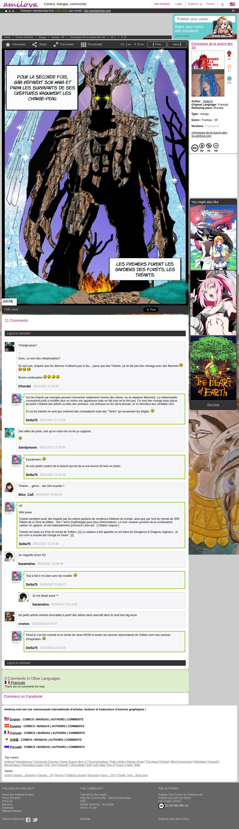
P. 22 (123, 37)
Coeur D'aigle (125, 765)
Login (178, 4)
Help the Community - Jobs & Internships (105, 798)
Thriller (122, 775)
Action (8, 775)
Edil (89, 765)
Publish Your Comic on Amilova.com (180, 794)
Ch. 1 (113, 37)
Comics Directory (24, 37)
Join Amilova (162, 4)
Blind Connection (181, 761)
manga (42, 37)
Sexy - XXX (108, 775)
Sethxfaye (200, 761)
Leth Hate (99, 765)
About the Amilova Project (18, 794)
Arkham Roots (135, 761)
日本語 (11, 739)
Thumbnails (95, 44)
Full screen (67, 44)
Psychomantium (98, 761)
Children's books (75, 775)
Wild (137, 765)
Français (15, 683)
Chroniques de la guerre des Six (87, 37)
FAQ (83, 801)
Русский (12, 747)
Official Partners (12, 811)
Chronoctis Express (46, 761)
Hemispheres (24, 761)
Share (42, 44)
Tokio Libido (117, 761)
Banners (7, 804)
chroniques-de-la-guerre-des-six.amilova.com (209, 134)
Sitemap (85, 819)
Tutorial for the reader (93, 794)
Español (12, 726)
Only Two (50, 765)
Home (7, 37)
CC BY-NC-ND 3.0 (173, 806)
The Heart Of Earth (157, 761)
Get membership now (97, 10)
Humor (59, 775)
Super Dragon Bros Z (73, 761)
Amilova (9, 761)
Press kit (7, 801)
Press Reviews (11, 798)
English (12, 719)
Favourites (18, 44)
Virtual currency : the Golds (97, 804)
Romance (93, 775)
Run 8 (110, 765)
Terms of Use (88, 807)
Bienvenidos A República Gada (23, 765)
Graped (212, 761)
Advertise (8, 807)
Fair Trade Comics (169, 801)
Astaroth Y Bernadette (71, 765)
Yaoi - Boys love (137, 775)
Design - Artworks (25, 775)
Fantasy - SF (57, 37)
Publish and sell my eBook (174, 798)
